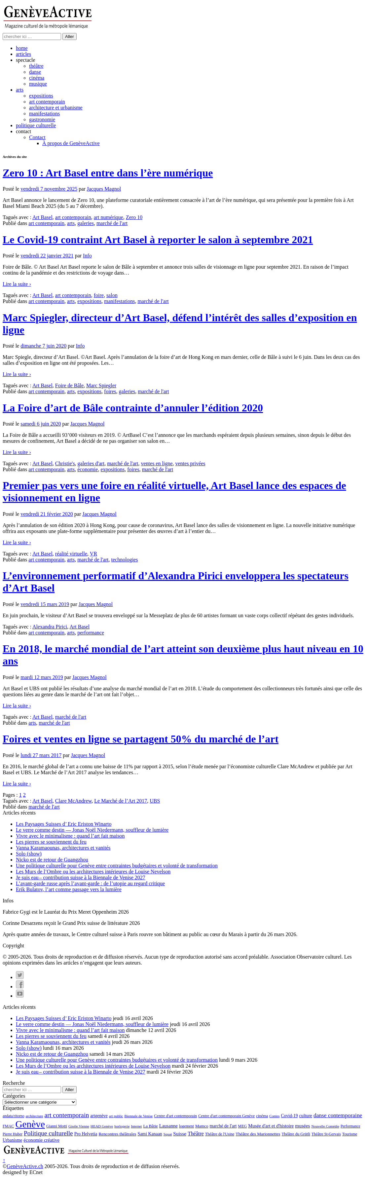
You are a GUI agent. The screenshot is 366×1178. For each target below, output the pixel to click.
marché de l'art (112, 223)
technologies (124, 559)
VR (93, 553)
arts (19, 90)
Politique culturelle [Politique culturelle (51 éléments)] (48, 1133)
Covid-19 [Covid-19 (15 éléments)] (289, 1115)
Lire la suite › (17, 284)
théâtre (36, 66)
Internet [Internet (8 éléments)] (136, 1126)
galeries (85, 223)
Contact (37, 137)
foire (99, 295)
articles (23, 54)
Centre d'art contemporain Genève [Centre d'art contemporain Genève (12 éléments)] (226, 1116)
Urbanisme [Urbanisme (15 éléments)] (12, 1140)
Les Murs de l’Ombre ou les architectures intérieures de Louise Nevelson (93, 871)
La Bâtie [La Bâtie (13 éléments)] (150, 1125)
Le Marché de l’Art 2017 (120, 801)
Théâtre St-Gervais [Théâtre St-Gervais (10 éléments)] (326, 1134)
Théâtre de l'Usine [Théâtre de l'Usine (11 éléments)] (219, 1134)
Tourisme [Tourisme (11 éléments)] (349, 1134)
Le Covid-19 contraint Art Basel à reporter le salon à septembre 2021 (158, 240)
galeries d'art (91, 463)
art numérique (108, 217)
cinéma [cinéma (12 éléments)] (262, 1116)
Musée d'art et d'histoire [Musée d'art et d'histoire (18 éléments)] (271, 1125)
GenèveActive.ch (25, 1166)
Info (87, 255)
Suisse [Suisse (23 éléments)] (179, 1133)
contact (23, 131)
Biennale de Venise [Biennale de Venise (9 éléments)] (139, 1116)
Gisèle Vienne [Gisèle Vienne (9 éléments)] (78, 1126)
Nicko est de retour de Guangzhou (52, 859)
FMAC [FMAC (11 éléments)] (8, 1126)
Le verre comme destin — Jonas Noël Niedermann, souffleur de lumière (92, 830)
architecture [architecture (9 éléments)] (34, 1116)
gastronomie (42, 119)
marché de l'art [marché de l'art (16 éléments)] (223, 1125)
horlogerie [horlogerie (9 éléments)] (121, 1126)
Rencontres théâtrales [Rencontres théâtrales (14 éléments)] (117, 1133)
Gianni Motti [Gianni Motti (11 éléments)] (56, 1126)
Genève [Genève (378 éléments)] (30, 1124)
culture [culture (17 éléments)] (305, 1115)
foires (110, 391)
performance (90, 632)
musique (38, 84)
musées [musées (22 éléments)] (302, 1125)
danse (35, 72)
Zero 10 (134, 217)
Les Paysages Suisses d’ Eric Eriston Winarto (63, 824)
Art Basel (42, 217)
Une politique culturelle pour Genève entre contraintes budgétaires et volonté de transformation (117, 865)
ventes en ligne (157, 463)
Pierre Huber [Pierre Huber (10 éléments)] (12, 1134)
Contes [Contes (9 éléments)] (274, 1116)
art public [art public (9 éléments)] (116, 1116)
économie (87, 469)
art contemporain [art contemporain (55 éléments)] (67, 1115)
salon (112, 295)
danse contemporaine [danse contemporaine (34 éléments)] (337, 1115)
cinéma (36, 78)
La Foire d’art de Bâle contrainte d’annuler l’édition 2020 (133, 408)
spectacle (25, 60)
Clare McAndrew (73, 801)
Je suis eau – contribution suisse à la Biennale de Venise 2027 (80, 877)
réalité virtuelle (71, 553)
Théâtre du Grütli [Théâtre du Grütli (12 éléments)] (295, 1134)
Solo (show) (29, 853)
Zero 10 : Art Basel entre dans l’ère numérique (108, 173)
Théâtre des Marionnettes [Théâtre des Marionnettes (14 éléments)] (258, 1133)
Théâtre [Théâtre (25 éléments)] (196, 1133)
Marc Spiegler (101, 385)
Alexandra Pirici (49, 626)
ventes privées (190, 463)
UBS (155, 801)
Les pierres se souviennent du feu (51, 842)
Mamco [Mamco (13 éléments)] (201, 1125)
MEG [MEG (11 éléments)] (242, 1126)
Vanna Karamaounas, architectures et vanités (63, 848)
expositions (41, 95)
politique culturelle (36, 125)
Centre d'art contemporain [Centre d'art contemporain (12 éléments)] (175, 1116)
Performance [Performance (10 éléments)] (350, 1126)
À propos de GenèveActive (71, 143)
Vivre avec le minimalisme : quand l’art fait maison (70, 836)
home (22, 48)
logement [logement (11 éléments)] (186, 1126)
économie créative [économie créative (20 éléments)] (41, 1140)
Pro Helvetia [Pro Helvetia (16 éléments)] (85, 1133)
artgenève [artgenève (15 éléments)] (99, 1115)
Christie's (65, 463)
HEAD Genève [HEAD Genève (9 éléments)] (102, 1126)
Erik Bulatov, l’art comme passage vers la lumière (69, 889)
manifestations (44, 113)
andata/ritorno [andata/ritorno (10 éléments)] (13, 1116)
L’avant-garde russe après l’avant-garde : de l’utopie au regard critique (90, 883)
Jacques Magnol (104, 189)
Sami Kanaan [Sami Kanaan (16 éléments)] (150, 1133)
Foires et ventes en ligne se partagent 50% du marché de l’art (140, 739)
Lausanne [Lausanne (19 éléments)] (168, 1125)
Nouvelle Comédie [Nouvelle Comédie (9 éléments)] (325, 1126)
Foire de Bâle (69, 385)
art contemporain (47, 101)
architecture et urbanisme (56, 107)
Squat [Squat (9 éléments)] (168, 1134)
